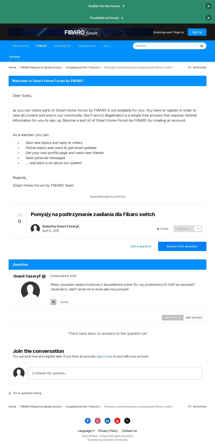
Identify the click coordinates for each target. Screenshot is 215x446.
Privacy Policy (108, 431)
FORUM (41, 47)
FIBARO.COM (20, 46)
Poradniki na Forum (104, 18)
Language (86, 431)
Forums (14, 56)
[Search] (154, 45)
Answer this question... (49, 373)
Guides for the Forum (104, 6)
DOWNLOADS (87, 46)
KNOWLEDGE (62, 46)
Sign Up (197, 32)
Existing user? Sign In (168, 32)
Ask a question (141, 246)
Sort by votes (172, 317)
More (107, 46)
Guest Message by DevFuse (107, 196)
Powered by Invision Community (107, 439)
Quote (64, 302)
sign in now (104, 356)
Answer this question (182, 246)
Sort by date (194, 317)
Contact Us (129, 431)
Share (162, 228)
